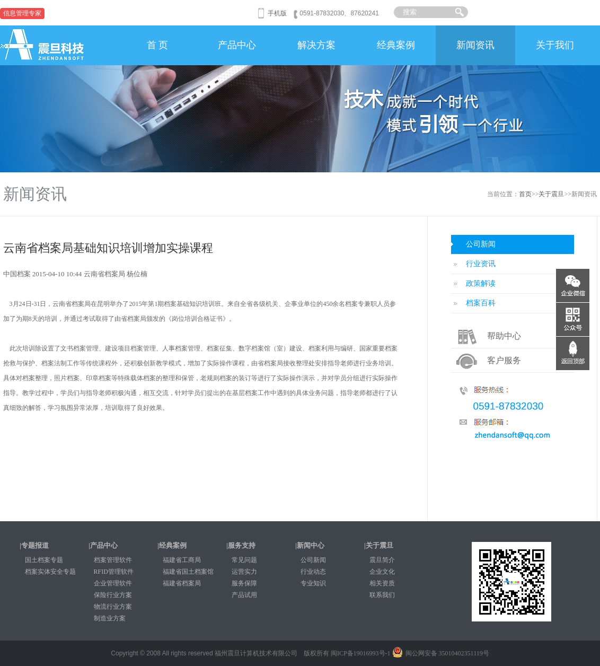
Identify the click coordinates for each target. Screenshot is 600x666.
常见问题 (244, 560)
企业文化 (382, 571)
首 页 (158, 45)
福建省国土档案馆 (188, 571)
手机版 (277, 13)
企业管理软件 (113, 583)
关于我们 (555, 45)
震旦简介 (382, 560)
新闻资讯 (475, 45)
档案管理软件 (113, 560)
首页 (525, 194)
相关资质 (382, 583)
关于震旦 (551, 194)
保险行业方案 (113, 595)
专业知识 (313, 583)
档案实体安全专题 (50, 571)
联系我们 (382, 595)
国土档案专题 (44, 560)
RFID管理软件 (114, 571)
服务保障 (244, 583)
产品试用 (244, 595)
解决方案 (316, 45)
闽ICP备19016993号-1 (361, 653)
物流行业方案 (113, 606)
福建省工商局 (182, 560)
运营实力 (244, 571)
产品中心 (237, 45)
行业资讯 (481, 264)
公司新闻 (481, 244)
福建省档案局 (182, 583)
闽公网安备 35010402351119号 (440, 653)
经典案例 (396, 45)
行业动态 (313, 571)
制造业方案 (110, 618)
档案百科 (481, 303)
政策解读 (481, 283)
